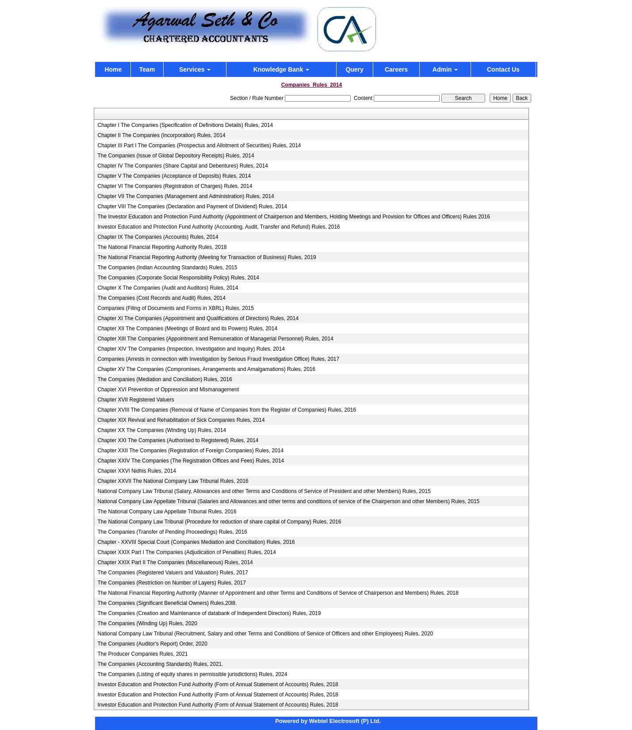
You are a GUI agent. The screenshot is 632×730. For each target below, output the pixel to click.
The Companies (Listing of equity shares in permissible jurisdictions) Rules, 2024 (192, 674)
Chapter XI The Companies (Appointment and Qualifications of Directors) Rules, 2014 (198, 318)
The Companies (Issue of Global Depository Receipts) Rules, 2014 (175, 156)
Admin (445, 69)
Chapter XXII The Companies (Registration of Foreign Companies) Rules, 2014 (190, 450)
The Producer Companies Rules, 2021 (142, 654)
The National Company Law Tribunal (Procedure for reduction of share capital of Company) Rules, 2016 (219, 522)
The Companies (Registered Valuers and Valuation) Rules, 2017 (172, 572)
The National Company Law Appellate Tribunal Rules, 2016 (166, 511)
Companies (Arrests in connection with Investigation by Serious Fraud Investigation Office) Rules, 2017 (218, 359)
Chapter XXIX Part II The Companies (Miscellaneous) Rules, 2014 (175, 562)
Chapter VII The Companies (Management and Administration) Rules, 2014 (185, 196)
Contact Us (503, 69)
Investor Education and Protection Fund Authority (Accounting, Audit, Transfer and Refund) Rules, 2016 (218, 227)
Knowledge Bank (281, 69)
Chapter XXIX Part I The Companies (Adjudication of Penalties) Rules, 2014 (186, 552)
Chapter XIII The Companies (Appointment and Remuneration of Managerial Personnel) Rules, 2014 (215, 339)
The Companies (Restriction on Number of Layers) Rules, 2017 (171, 583)
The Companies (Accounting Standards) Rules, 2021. (160, 664)
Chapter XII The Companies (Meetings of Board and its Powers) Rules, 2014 (187, 328)
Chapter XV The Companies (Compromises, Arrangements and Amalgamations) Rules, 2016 (206, 369)
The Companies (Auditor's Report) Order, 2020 (152, 644)
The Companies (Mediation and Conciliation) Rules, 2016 (164, 379)
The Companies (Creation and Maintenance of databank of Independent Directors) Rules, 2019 (209, 613)
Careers (396, 69)
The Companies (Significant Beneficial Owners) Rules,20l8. (167, 603)
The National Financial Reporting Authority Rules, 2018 (161, 247)
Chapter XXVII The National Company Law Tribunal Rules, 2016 (172, 481)
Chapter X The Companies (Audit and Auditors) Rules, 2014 (167, 288)
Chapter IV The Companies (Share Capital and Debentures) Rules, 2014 (182, 166)
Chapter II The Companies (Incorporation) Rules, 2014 (161, 135)
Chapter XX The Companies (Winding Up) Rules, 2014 (161, 430)
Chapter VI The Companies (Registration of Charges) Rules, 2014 (174, 186)
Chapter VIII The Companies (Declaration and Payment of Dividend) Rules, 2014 (192, 206)
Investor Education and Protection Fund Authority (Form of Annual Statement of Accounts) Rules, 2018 (217, 684)
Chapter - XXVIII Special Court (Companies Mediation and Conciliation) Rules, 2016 (196, 542)
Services (195, 69)
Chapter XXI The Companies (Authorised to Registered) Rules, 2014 (177, 440)
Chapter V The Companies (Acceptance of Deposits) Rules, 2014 (174, 176)
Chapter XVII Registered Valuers (135, 400)
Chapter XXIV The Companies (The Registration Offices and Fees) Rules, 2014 (190, 461)
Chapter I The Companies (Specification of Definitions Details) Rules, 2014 (185, 125)
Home (113, 69)
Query (354, 69)
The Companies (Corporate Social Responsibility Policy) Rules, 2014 (178, 278)
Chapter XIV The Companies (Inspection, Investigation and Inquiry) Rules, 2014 (190, 349)
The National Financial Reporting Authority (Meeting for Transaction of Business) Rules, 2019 (206, 257)
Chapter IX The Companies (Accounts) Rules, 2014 (157, 237)
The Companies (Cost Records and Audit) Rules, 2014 (161, 298)
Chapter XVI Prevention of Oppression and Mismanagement (168, 389)
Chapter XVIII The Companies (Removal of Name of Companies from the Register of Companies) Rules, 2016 (226, 410)
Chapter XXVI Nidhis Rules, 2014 (136, 471)
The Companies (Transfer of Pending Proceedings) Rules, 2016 (172, 532)
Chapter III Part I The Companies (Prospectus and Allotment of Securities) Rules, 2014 (199, 145)
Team (147, 69)
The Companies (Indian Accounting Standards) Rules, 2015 (167, 267)
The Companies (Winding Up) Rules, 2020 (147, 623)
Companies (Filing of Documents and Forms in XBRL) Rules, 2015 (175, 308)
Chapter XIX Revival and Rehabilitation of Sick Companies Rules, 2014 (180, 420)
